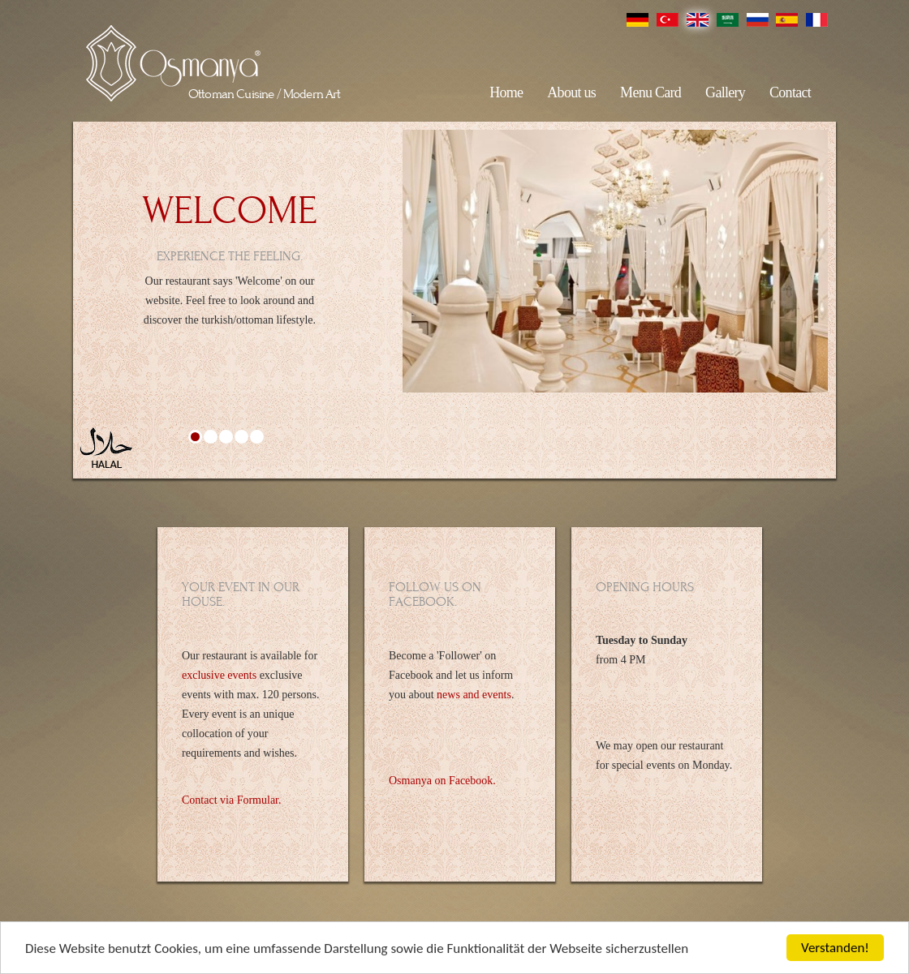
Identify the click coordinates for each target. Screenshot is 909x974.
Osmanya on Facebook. (442, 780)
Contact (790, 92)
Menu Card (650, 92)
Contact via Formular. (231, 800)
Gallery (725, 92)
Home (506, 92)
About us (571, 92)
